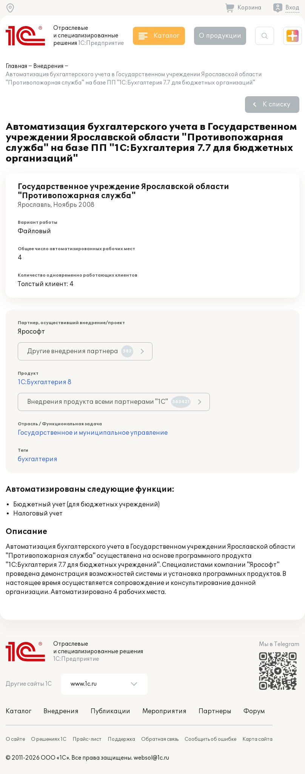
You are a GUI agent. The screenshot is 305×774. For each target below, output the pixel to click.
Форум (254, 711)
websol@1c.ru (151, 758)
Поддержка (121, 739)
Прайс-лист (87, 739)
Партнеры (215, 711)
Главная (16, 66)
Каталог (18, 711)
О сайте (15, 739)
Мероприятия (164, 711)
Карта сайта (257, 739)
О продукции (220, 36)
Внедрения (48, 66)
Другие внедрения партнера (80, 351)
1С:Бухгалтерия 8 (44, 382)
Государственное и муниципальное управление (93, 433)
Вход (292, 8)
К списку (276, 104)
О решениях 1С (48, 739)
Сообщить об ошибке (210, 739)
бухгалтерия (37, 459)
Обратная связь (160, 739)
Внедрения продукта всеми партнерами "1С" (109, 402)
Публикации (110, 711)
